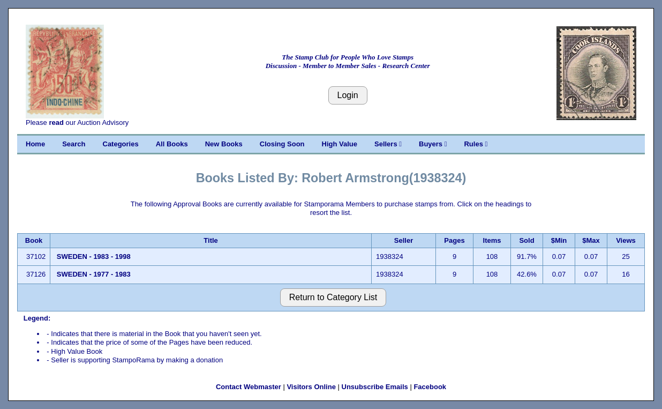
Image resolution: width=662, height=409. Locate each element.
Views (626, 240)
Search (73, 144)
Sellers (388, 144)
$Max (591, 240)
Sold (526, 240)
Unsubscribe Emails (375, 387)
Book (34, 240)
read (56, 122)
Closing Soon (282, 144)
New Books (224, 144)
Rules (475, 144)
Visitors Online (311, 387)
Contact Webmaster (248, 387)
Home (35, 144)
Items (492, 240)
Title (211, 240)
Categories (121, 144)
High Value (339, 144)
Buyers (433, 144)
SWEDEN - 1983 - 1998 (94, 256)
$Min (559, 240)
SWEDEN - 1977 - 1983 (94, 274)
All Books (172, 144)
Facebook (429, 387)
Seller (403, 240)
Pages (454, 240)
